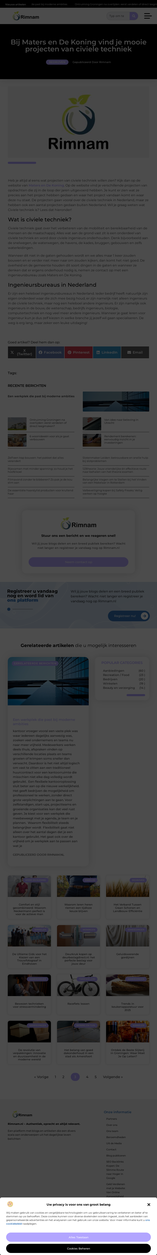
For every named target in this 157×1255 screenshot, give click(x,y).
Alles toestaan (79, 1237)
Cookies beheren (78, 1248)
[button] (149, 1205)
